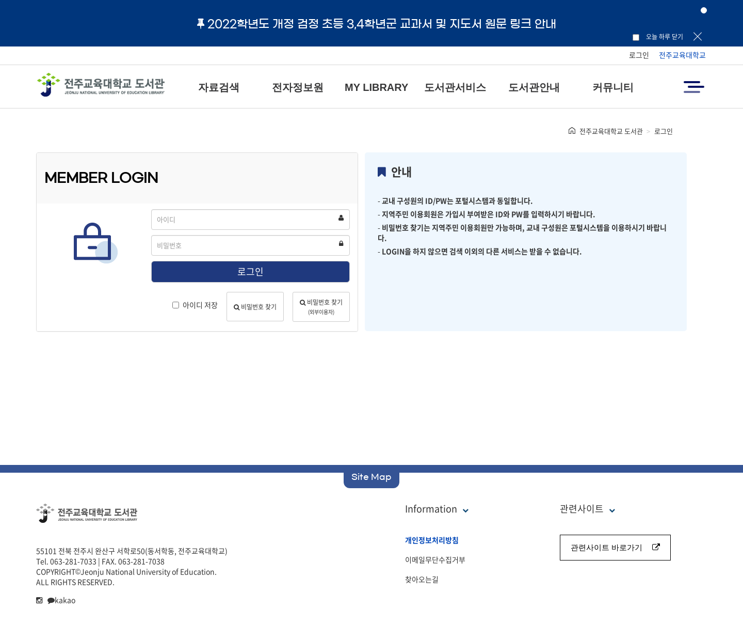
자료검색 (218, 87)
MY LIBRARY (376, 87)
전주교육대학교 (682, 55)
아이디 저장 (195, 305)
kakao (61, 600)
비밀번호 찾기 (255, 307)
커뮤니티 (613, 87)
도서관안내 (534, 87)
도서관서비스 (455, 87)
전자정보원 (298, 87)
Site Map (371, 477)
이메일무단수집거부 (435, 559)
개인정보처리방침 (432, 540)
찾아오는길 (422, 579)
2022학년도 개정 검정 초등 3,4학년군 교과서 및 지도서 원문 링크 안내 (376, 23)
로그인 (639, 55)
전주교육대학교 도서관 (611, 131)
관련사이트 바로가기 (615, 547)
